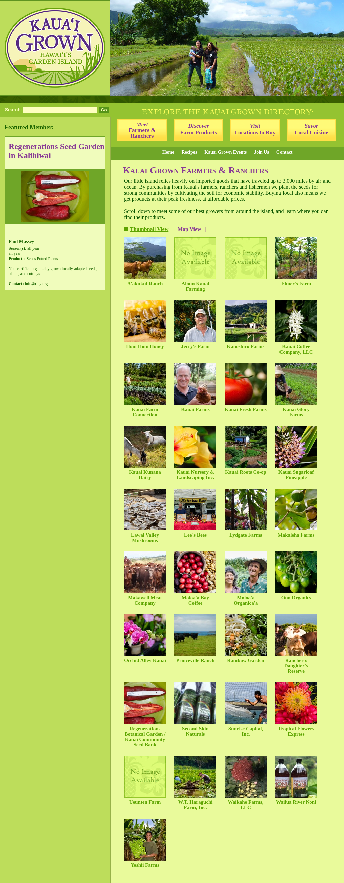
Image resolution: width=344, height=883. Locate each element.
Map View (189, 229)
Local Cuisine (311, 129)
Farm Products (198, 129)
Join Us (261, 152)
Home (168, 152)
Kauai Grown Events (225, 152)
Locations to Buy (255, 129)
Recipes (189, 152)
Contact (284, 152)
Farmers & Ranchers (142, 130)
